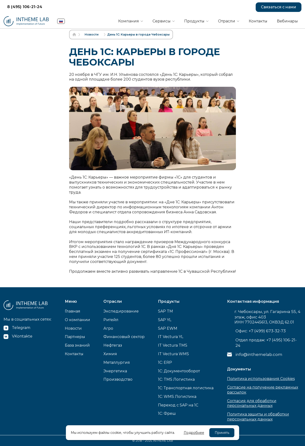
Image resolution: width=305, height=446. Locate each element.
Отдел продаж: (266, 343)
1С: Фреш (167, 413)
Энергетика (115, 371)
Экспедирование (121, 311)
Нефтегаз (112, 345)
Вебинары (287, 21)
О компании (77, 320)
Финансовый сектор (124, 336)
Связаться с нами (278, 7)
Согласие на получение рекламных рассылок (262, 390)
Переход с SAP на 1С (178, 405)
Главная (72, 311)
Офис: (260, 330)
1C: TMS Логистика (176, 379)
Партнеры (75, 336)
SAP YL (164, 320)
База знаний (77, 345)
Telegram (21, 327)
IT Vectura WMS (173, 354)
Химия (110, 354)
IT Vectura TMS (172, 345)
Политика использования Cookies (261, 378)
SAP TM (165, 311)
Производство (117, 379)
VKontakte (22, 336)
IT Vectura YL (170, 336)
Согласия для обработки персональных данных (251, 403)
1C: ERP (165, 362)
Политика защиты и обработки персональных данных (258, 416)
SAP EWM (167, 328)
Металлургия (116, 362)
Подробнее (194, 433)
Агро (108, 328)
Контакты (258, 21)
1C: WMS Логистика (177, 396)
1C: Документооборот (179, 371)
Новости (73, 328)
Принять (222, 433)
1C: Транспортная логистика (186, 388)
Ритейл (110, 320)
